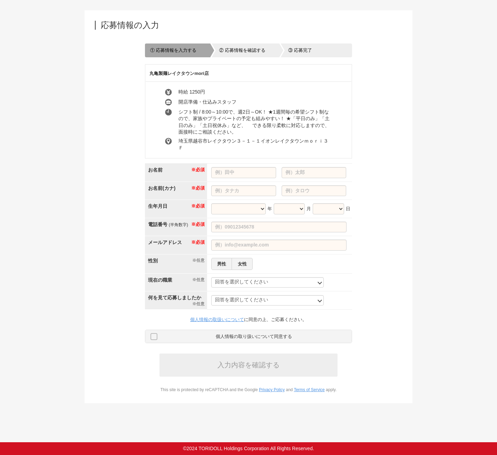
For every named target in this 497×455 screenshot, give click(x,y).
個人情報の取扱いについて (217, 319)
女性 (242, 264)
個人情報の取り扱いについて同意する (254, 336)
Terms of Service (309, 389)
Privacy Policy (272, 389)
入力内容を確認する (248, 365)
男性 (221, 264)
